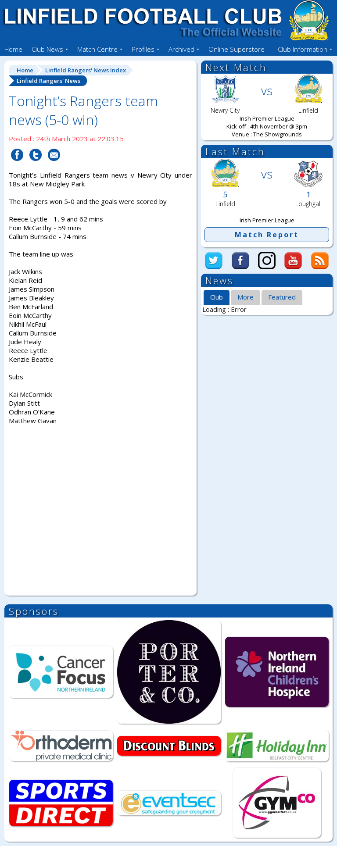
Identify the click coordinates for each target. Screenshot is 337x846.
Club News (47, 49)
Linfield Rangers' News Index (85, 70)
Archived (181, 49)
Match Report (267, 234)
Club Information (302, 49)
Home (13, 49)
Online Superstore (236, 49)
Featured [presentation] (282, 297)
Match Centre (97, 49)
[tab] (216, 298)
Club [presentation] (216, 297)
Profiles (143, 49)
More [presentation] (245, 297)
